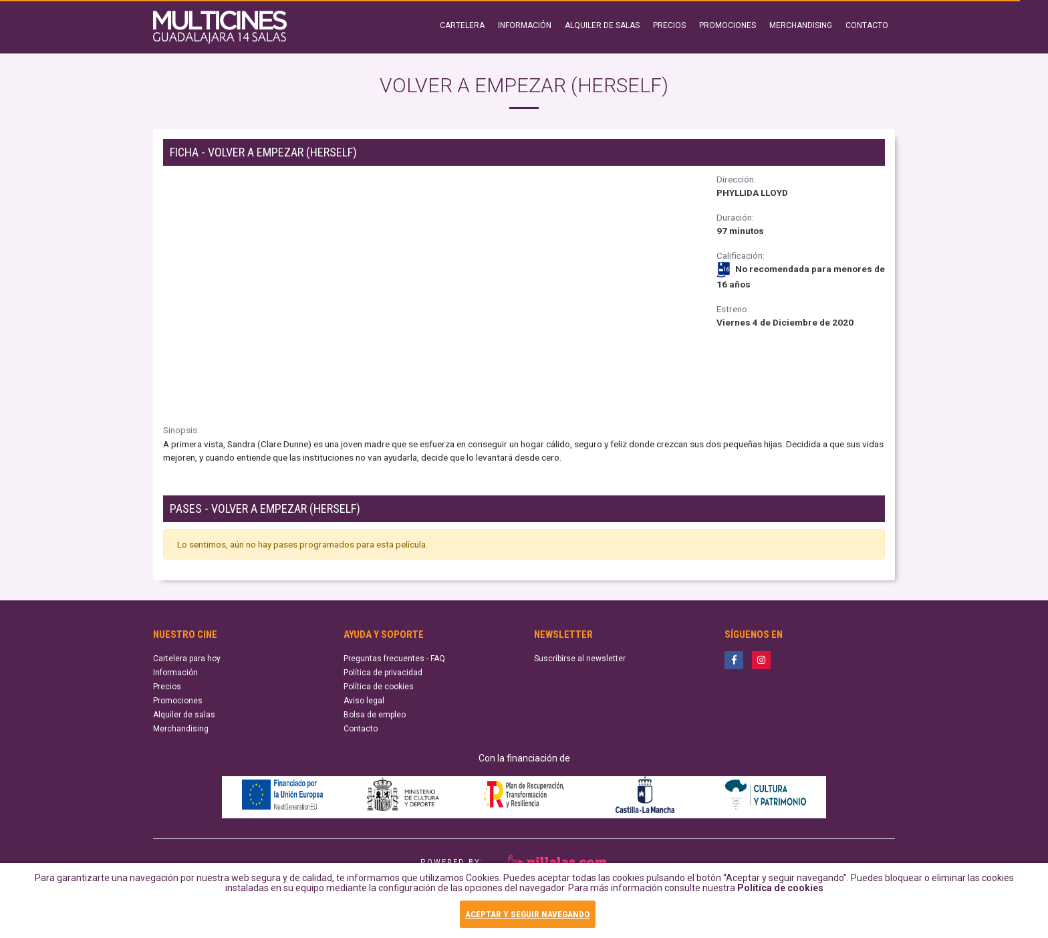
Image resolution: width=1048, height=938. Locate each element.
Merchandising (181, 728)
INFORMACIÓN (524, 25)
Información (175, 672)
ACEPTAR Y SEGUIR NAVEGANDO (527, 915)
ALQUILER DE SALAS (602, 25)
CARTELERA (462, 25)
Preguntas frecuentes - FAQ (394, 658)
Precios (167, 686)
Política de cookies (780, 894)
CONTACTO (866, 25)
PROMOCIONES (727, 25)
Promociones (178, 700)
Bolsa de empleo (375, 714)
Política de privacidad (383, 672)
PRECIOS (669, 25)
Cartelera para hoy (187, 658)
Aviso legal (364, 700)
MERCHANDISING (800, 25)
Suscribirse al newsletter (580, 658)
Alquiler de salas (184, 714)
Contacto (361, 728)
